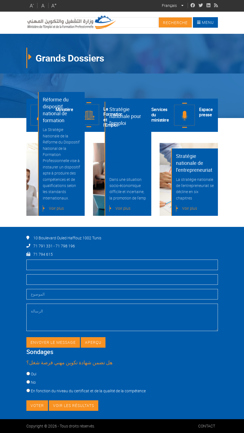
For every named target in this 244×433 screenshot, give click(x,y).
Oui (33, 373)
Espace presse (206, 112)
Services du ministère (160, 114)
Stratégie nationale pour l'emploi (125, 116)
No (33, 382)
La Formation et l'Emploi (112, 117)
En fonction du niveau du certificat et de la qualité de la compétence (88, 390)
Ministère (64, 109)
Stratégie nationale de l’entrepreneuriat (194, 163)
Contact (206, 426)
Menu (205, 22)
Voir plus (56, 208)
